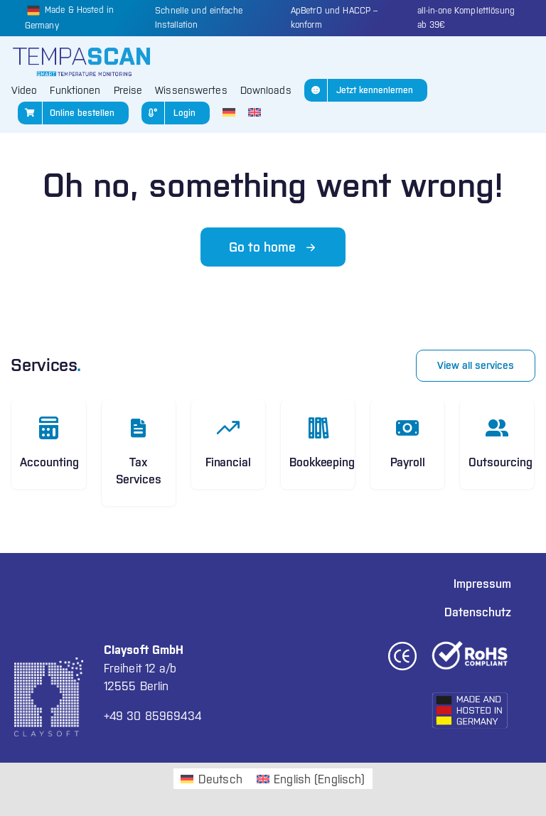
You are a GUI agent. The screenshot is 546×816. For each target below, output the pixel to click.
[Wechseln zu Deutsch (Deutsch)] (211, 778)
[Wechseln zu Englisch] (254, 113)
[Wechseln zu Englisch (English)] (311, 778)
